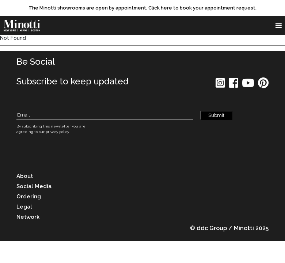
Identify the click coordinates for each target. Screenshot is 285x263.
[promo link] (142, 8)
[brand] (24, 25)
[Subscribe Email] (104, 115)
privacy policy (57, 132)
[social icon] (220, 85)
